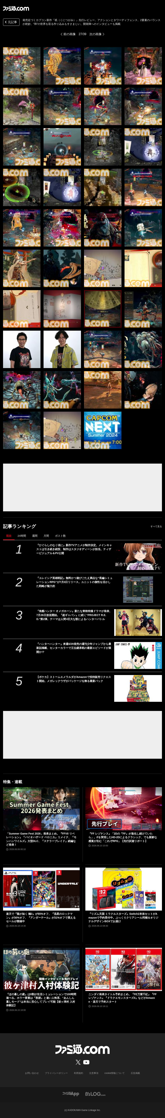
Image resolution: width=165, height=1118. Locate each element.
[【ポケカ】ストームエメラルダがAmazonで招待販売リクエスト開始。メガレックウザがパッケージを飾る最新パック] (138, 688)
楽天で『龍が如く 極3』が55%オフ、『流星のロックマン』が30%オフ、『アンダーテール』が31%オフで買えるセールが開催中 (41, 917)
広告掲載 (135, 1073)
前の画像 (69, 34)
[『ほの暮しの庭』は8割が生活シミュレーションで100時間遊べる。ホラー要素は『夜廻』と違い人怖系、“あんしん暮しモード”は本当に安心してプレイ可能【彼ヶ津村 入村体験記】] (41, 969)
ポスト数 (60, 535)
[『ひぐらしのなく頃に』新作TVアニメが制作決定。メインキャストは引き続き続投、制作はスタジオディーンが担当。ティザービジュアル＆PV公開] (138, 556)
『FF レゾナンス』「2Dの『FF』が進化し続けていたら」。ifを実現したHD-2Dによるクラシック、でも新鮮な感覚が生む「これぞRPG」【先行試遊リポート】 (122, 837)
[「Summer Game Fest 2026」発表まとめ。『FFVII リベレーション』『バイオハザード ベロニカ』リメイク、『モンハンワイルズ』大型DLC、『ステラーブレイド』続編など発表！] (41, 808)
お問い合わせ (32, 1073)
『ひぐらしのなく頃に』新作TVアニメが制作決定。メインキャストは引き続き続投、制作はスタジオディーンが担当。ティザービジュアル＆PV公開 (74, 549)
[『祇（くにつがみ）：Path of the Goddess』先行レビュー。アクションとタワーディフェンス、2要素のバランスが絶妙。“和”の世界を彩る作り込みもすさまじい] (21, 66)
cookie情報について (114, 1073)
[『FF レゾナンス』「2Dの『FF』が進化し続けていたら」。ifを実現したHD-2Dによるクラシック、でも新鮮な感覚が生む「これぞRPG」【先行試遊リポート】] (123, 808)
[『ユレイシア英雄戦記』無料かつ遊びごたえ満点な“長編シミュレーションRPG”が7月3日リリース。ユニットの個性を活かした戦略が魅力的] (138, 589)
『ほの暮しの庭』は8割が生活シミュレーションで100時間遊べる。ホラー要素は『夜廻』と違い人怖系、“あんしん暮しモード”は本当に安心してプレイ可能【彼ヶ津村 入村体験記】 (41, 1000)
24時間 (22, 535)
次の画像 (95, 34)
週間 (34, 535)
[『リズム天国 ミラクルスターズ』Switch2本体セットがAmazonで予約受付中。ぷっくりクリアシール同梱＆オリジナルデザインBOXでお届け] (123, 889)
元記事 (10, 22)
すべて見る (156, 526)
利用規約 (78, 1073)
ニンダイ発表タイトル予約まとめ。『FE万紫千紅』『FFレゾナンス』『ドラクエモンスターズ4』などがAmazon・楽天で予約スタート (122, 998)
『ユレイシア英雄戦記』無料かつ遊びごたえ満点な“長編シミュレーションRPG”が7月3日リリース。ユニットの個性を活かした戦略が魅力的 (74, 582)
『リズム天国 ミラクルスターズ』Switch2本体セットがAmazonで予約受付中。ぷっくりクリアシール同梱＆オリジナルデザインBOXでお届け (123, 917)
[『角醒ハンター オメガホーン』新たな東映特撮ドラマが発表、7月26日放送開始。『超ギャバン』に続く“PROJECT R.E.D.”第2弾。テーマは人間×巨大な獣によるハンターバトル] (138, 622)
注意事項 (93, 1073)
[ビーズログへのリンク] (95, 1093)
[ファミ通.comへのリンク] (16, 8)
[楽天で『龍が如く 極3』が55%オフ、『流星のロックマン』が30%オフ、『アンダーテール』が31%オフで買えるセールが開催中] (41, 889)
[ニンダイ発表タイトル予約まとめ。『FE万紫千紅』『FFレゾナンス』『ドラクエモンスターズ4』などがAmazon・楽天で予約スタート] (123, 969)
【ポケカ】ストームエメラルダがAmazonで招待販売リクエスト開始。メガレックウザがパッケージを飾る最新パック (73, 678)
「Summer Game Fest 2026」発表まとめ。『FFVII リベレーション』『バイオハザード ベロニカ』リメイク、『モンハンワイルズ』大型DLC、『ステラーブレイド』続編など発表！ (41, 839)
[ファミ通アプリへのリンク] (71, 1093)
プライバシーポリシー (56, 1073)
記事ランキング (19, 526)
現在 (8, 535)
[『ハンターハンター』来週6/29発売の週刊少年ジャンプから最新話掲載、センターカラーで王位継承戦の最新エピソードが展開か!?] (138, 655)
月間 (46, 535)
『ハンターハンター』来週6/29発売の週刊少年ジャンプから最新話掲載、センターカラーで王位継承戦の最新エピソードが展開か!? (73, 647)
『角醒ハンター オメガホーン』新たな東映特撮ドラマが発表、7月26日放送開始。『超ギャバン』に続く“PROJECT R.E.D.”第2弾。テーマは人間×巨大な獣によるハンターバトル (74, 615)
